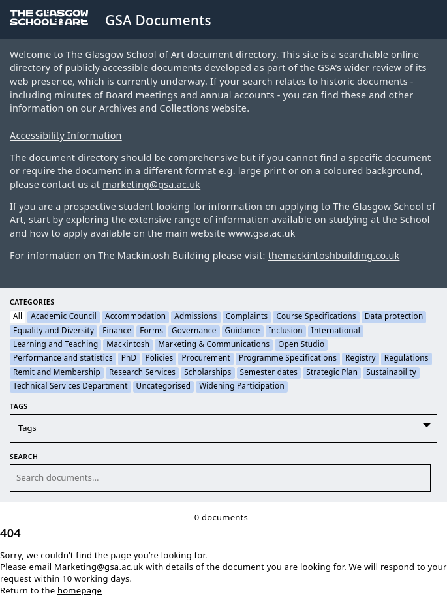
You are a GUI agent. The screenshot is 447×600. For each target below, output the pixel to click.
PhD (129, 359)
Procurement (205, 359)
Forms (151, 331)
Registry (360, 359)
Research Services (142, 373)
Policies (159, 359)
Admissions (195, 317)
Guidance (242, 331)
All (17, 317)
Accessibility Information (66, 136)
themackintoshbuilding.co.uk (334, 256)
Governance (194, 331)
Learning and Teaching (55, 345)
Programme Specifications (288, 359)
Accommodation (135, 317)
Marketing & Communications (214, 345)
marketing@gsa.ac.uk (151, 185)
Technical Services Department (70, 387)
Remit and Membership (56, 373)
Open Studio (301, 345)
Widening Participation (242, 387)
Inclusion (286, 331)
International (335, 331)
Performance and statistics (63, 359)
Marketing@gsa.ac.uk (98, 567)
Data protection (394, 317)
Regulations (406, 359)
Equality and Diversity (53, 331)
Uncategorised (163, 387)
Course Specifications (316, 317)
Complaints (247, 317)
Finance (116, 331)
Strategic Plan (332, 373)
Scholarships (207, 373)
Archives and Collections (154, 108)
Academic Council (64, 317)
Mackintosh (127, 345)
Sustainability (391, 373)
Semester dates (269, 373)
